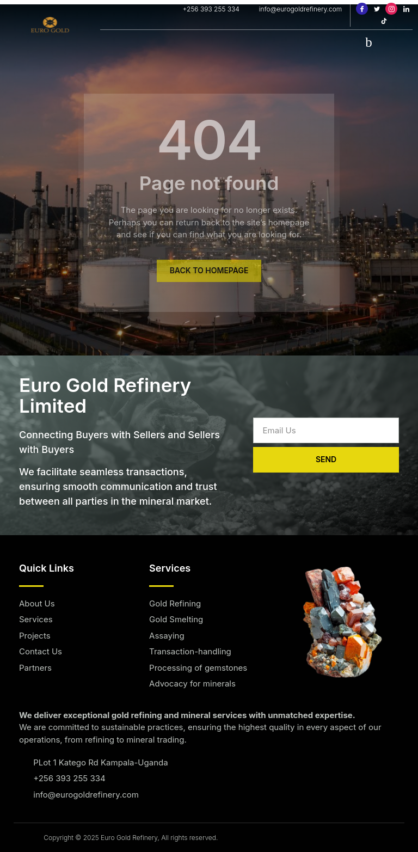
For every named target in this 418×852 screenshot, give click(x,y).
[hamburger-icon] (368, 41)
